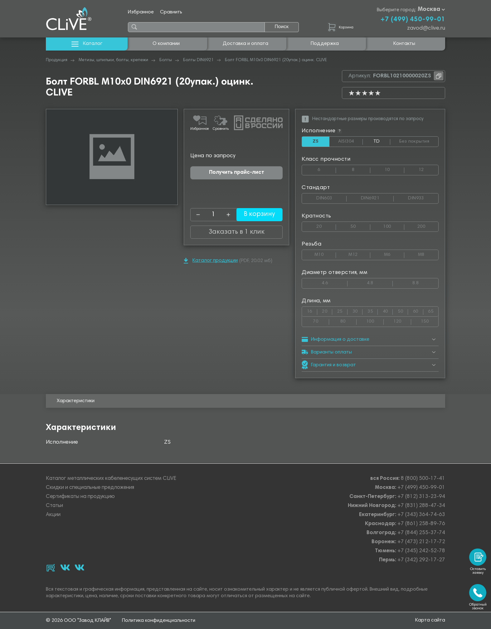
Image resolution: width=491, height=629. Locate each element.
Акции (53, 515)
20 (326, 225)
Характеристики (76, 401)
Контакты (404, 43)
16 (312, 310)
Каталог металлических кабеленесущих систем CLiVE (111, 478)
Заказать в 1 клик (236, 232)
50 (360, 225)
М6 (394, 253)
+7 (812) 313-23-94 (421, 497)
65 (433, 310)
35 (372, 310)
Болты (165, 60)
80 (348, 320)
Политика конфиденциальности (158, 620)
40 (388, 310)
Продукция (56, 60)
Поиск (282, 26)
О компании (166, 43)
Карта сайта (430, 620)
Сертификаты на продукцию (80, 497)
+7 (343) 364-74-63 (421, 515)
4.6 (335, 282)
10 (394, 168)
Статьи (54, 506)
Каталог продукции (211, 261)
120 (402, 320)
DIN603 (331, 197)
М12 (359, 253)
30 (357, 310)
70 (321, 320)
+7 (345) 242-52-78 (421, 551)
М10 (325, 253)
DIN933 (423, 197)
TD (381, 143)
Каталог (86, 43)
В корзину (256, 215)
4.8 (380, 282)
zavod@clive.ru (426, 28)
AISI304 (350, 142)
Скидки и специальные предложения (90, 487)
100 (393, 225)
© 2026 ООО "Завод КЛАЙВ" (78, 620)
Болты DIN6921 (198, 60)
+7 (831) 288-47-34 (421, 506)
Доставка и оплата (245, 43)
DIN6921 (377, 197)
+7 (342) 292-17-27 (421, 560)
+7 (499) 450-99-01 (412, 19)
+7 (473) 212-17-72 (421, 542)
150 (429, 320)
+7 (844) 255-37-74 (421, 533)
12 (428, 168)
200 (427, 225)
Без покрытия (418, 140)
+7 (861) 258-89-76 (421, 524)
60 (418, 310)
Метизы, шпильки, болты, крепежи (113, 60)
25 (342, 310)
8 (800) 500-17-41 (423, 478)
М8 (428, 253)
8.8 (425, 282)
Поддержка (325, 43)
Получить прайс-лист (236, 172)
